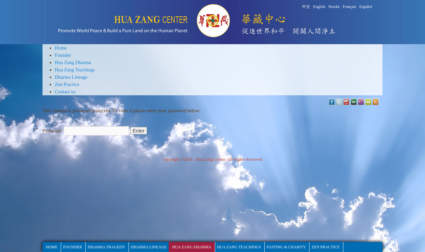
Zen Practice (67, 84)
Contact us (65, 91)
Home (61, 47)
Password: (85, 130)
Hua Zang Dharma (73, 62)
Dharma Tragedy (106, 247)
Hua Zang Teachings (75, 69)
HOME (51, 247)
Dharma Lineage (71, 77)
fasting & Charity (286, 247)
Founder (63, 55)
